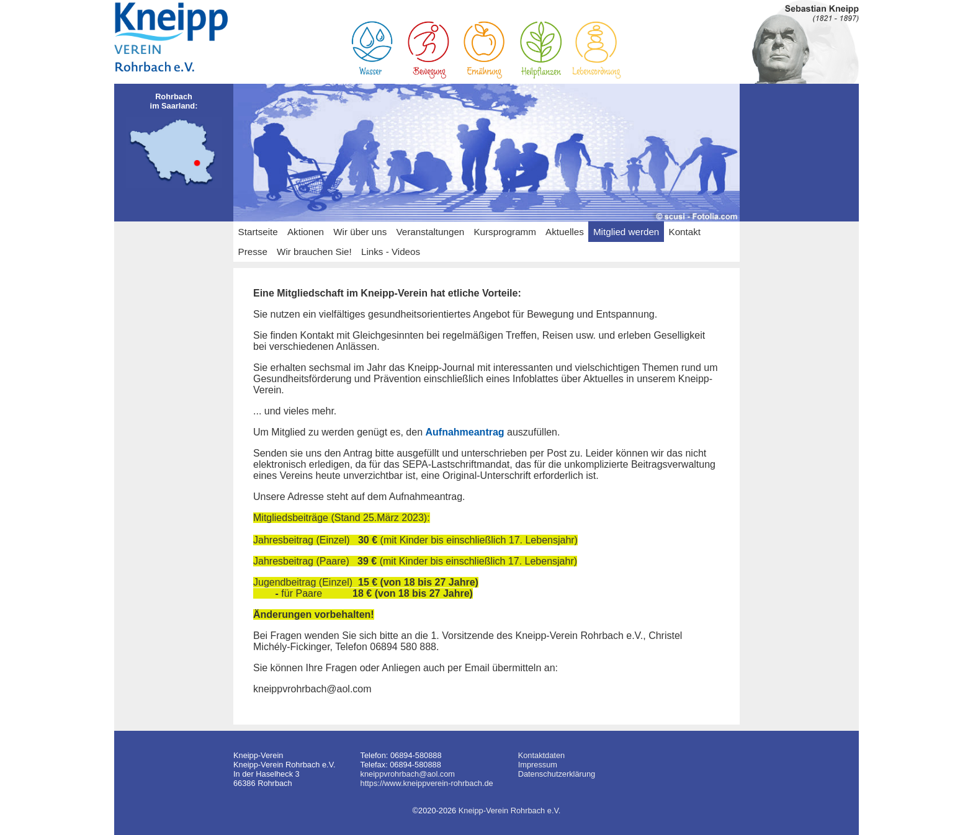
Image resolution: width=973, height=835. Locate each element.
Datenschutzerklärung (556, 774)
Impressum (537, 764)
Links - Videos (390, 251)
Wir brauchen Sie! (314, 251)
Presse (252, 251)
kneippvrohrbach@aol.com (408, 774)
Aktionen (305, 231)
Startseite (258, 231)
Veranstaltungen (431, 231)
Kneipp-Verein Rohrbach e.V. (510, 810)
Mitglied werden (626, 231)
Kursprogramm (504, 231)
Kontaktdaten (541, 755)
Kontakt (685, 231)
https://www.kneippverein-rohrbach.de (427, 783)
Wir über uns (360, 231)
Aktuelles (564, 231)
